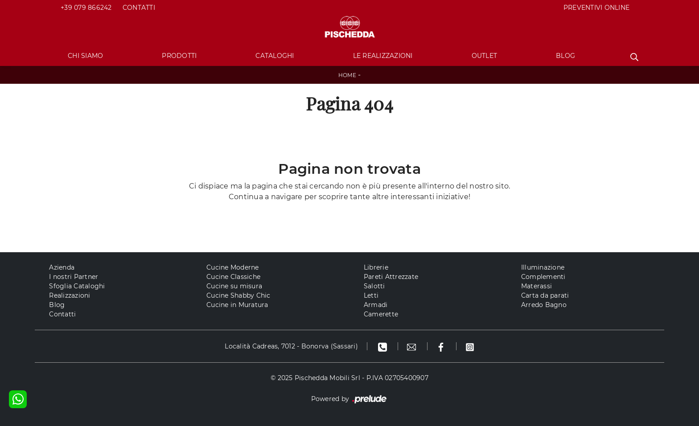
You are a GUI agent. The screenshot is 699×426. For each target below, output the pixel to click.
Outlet (485, 56)
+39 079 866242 (86, 8)
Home (347, 75)
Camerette (381, 314)
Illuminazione (542, 267)
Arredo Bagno (544, 305)
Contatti (139, 8)
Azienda (61, 267)
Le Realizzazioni (383, 56)
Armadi (376, 305)
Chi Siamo (85, 56)
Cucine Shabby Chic (238, 295)
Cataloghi (274, 56)
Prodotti (179, 56)
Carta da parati (545, 295)
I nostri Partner (73, 277)
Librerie (376, 267)
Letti (371, 295)
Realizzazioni (69, 295)
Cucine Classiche (233, 277)
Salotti (374, 286)
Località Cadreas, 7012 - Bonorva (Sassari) (291, 346)
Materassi (536, 286)
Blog (565, 56)
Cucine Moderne (232, 267)
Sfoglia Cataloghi (77, 286)
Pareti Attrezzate (391, 277)
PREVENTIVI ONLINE (596, 8)
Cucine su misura (234, 286)
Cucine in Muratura (237, 305)
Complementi (543, 277)
